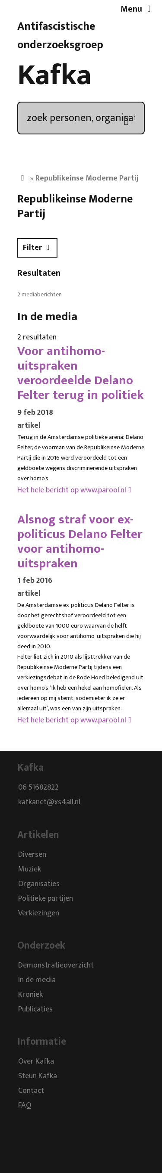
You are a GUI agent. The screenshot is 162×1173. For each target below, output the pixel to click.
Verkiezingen (38, 913)
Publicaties (35, 1009)
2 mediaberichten (39, 294)
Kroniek (30, 994)
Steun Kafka (37, 1076)
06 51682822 (38, 787)
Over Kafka (36, 1061)
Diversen (32, 854)
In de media (37, 980)
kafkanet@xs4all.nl (49, 802)
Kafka (54, 75)
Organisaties (39, 883)
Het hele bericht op (71, 490)
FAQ (24, 1105)
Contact (31, 1091)
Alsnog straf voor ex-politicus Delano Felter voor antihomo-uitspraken (80, 541)
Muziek (29, 869)
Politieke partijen (45, 898)
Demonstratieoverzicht (56, 965)
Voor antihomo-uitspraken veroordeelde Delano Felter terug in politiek (80, 373)
